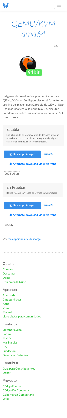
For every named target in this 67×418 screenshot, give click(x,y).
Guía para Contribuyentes (19, 368)
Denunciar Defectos (15, 355)
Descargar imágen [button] (22, 154)
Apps (6, 303)
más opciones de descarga (24, 239)
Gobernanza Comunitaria (18, 394)
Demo (6, 277)
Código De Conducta (16, 390)
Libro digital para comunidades (22, 316)
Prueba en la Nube (14, 282)
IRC (5, 346)
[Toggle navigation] (59, 5)
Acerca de (9, 295)
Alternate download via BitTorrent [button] (33, 163)
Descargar (9, 273)
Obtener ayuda (12, 330)
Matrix (7, 338)
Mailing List (10, 342)
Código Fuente (12, 386)
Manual (7, 312)
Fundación (9, 351)
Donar (6, 373)
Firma (46, 154)
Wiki (6, 399)
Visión (6, 308)
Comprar (8, 269)
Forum (7, 334)
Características (12, 299)
